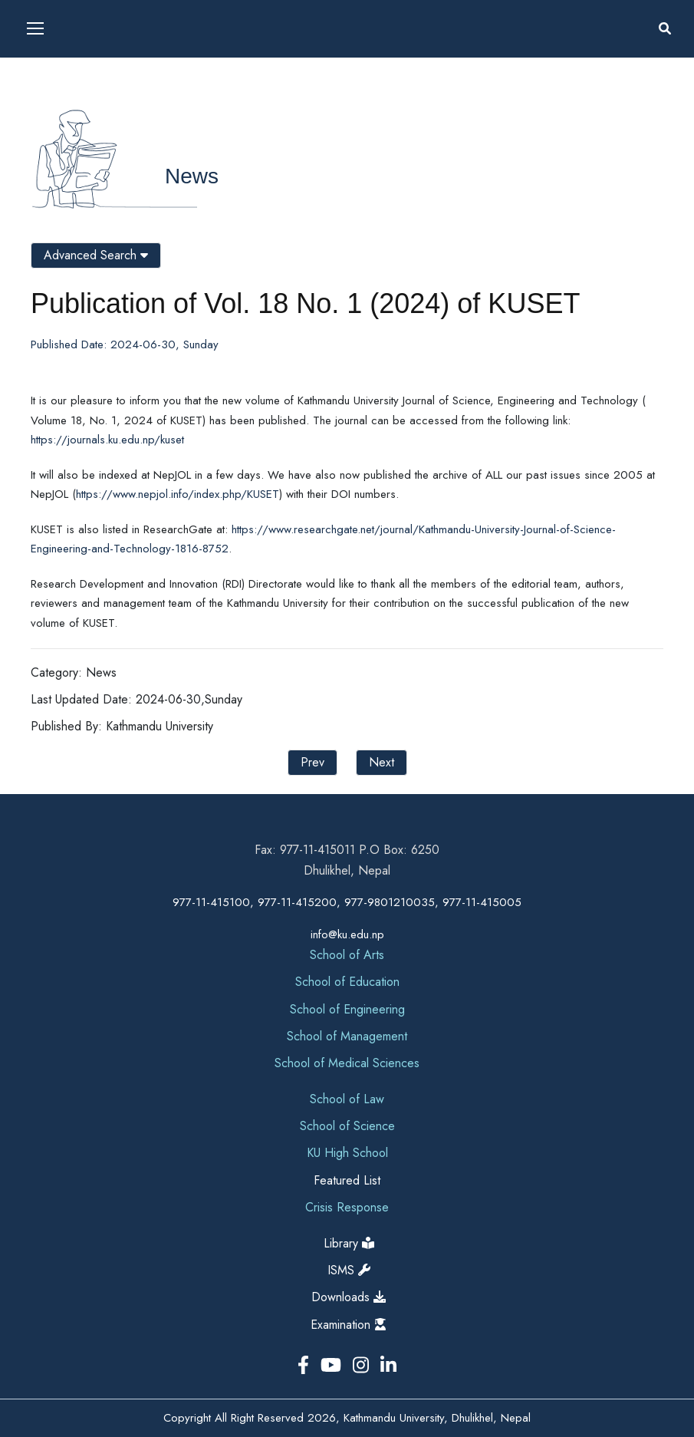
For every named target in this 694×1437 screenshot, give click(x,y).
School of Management (347, 1036)
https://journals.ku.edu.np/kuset (107, 439)
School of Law (347, 1099)
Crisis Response (347, 1207)
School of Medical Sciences (347, 1063)
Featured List (347, 1180)
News (192, 176)
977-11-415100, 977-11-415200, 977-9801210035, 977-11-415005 (347, 902)
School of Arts (347, 955)
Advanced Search (96, 255)
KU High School (347, 1153)
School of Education (347, 981)
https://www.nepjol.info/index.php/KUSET (177, 494)
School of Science (347, 1126)
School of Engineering (347, 1009)
